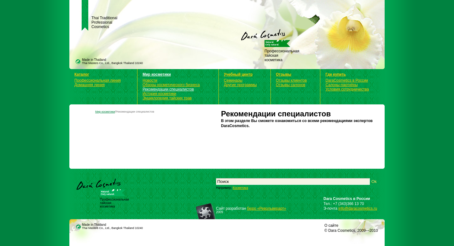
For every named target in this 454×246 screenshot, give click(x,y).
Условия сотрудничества (347, 89)
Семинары (233, 80)
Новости (150, 80)
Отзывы (283, 74)
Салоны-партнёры (341, 85)
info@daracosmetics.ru (357, 208)
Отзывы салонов (290, 85)
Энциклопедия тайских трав (167, 98)
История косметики (159, 93)
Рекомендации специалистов (168, 89)
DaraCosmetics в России (346, 80)
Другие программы (240, 85)
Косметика (240, 188)
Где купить (335, 74)
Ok (374, 181)
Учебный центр (238, 74)
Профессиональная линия (97, 80)
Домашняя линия (89, 85)
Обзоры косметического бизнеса (171, 85)
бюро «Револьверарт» (266, 208)
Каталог (81, 74)
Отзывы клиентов (291, 80)
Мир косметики (157, 74)
